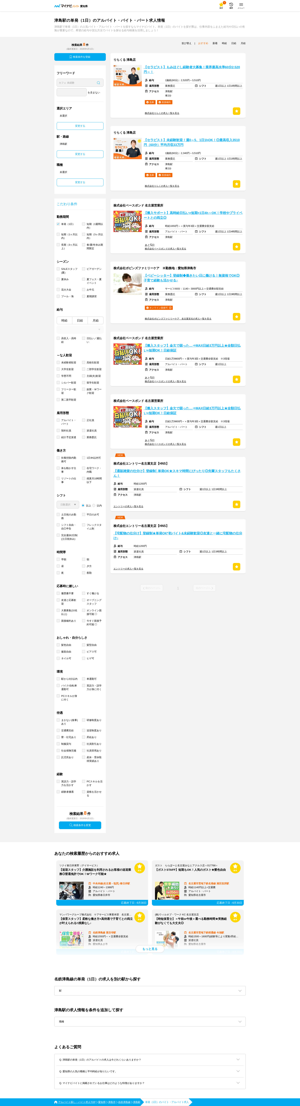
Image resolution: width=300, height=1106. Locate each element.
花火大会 (66, 289)
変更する (80, 125)
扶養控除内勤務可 (68, 459)
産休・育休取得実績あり (94, 759)
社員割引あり (94, 743)
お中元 (90, 289)
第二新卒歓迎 (68, 399)
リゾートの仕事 (68, 480)
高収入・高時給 (68, 340)
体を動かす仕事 (68, 470)
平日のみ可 (93, 514)
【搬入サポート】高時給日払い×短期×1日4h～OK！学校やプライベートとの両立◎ (193, 215)
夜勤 (89, 572)
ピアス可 (92, 651)
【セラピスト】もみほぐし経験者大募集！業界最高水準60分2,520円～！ (192, 69)
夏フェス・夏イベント (94, 281)
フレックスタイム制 (94, 526)
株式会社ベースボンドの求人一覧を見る (165, 248)
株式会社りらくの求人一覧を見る (162, 113)
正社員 (90, 420)
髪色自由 (66, 645)
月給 (96, 320)
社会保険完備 (68, 750)
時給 (64, 320)
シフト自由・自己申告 (68, 526)
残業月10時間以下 (94, 480)
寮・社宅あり (68, 737)
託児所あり (67, 757)
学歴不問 (66, 375)
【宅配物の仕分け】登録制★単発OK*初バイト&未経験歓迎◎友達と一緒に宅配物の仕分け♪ (177, 536)
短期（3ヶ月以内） (95, 236)
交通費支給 (67, 730)
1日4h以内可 (94, 457)
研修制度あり (94, 720)
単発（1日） (68, 224)
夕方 (89, 566)
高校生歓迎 (93, 362)
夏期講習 (92, 296)
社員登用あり (94, 750)
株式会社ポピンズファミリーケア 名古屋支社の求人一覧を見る (178, 318)
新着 (215, 43)
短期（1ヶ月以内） (69, 236)
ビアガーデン (94, 268)
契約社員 (66, 430)
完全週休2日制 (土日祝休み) (69, 537)
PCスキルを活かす (95, 783)
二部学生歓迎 (94, 369)
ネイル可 (66, 658)
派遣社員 (92, 430)
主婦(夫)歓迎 (94, 375)
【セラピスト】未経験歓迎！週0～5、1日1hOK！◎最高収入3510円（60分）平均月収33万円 (192, 142)
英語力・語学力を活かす (68, 783)
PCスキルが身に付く (69, 698)
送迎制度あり (94, 730)
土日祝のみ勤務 (68, 516)
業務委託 (92, 437)
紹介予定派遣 (68, 437)
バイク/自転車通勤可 (69, 687)
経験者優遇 (67, 791)
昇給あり (92, 737)
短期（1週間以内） (95, 226)
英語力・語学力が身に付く (94, 687)
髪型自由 (92, 645)
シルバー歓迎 (68, 382)
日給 (80, 320)
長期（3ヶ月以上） (69, 246)
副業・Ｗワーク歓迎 (94, 391)
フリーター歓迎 (68, 391)
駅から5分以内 (69, 678)
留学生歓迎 (93, 382)
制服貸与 (66, 743)
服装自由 (66, 651)
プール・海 (67, 296)
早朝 (63, 559)
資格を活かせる (94, 793)
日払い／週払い (94, 340)
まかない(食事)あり (69, 722)
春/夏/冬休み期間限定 (95, 246)
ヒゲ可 (90, 658)
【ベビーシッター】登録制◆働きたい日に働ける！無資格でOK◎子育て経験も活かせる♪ (192, 278)
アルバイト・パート (68, 422)
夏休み (65, 279)
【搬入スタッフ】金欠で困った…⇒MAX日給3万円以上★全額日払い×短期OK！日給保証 (192, 348)
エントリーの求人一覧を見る (128, 506)
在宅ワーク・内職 (94, 470)
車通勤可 (92, 678)
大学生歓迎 (67, 369)
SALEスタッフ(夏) (69, 270)
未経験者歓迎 (68, 362)
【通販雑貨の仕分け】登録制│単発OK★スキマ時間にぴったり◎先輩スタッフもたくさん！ (177, 473)
